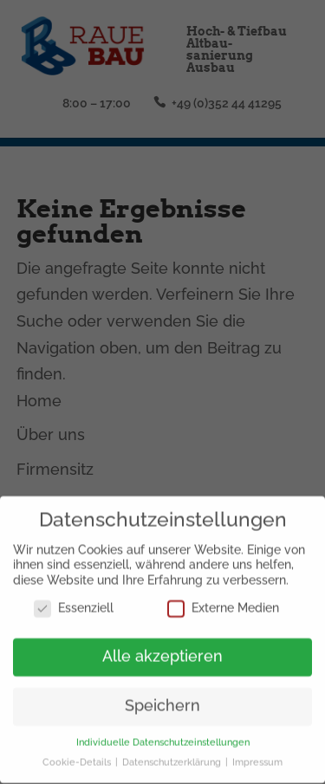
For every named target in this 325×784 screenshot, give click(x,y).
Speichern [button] (162, 700)
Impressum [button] (257, 757)
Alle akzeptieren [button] (162, 652)
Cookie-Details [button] (78, 757)
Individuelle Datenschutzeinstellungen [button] (163, 737)
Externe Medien (223, 603)
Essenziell (74, 603)
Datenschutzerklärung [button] (173, 757)
